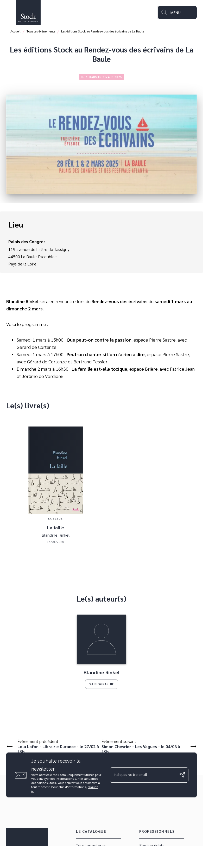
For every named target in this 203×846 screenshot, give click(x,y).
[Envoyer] (182, 775)
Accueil (15, 31)
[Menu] (177, 12)
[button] (101, 652)
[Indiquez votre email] (142, 774)
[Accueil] (28, 12)
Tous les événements (41, 31)
